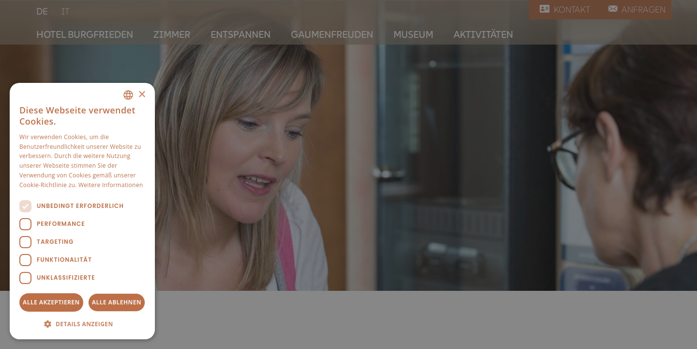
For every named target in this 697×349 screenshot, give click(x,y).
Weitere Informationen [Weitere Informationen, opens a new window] (110, 185)
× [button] (141, 94)
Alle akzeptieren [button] (51, 302)
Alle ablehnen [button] (116, 302)
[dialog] (82, 211)
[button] (82, 324)
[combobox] (128, 95)
